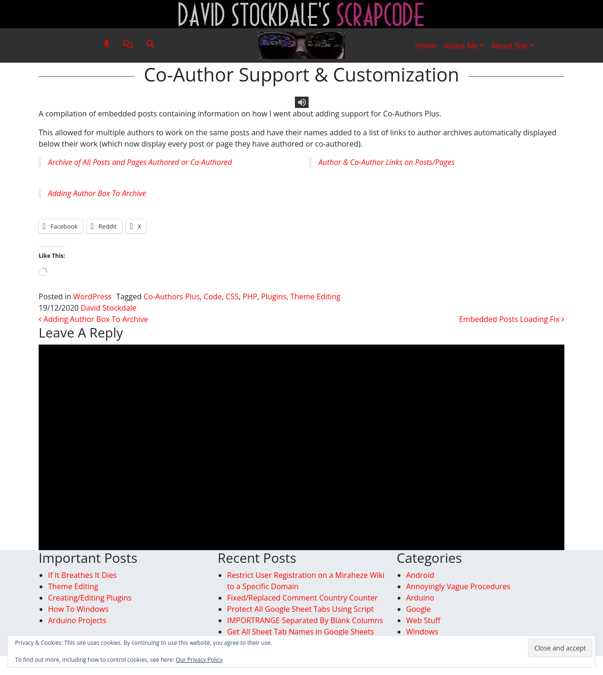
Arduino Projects (77, 620)
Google (418, 609)
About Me (461, 46)
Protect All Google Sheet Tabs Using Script (300, 609)
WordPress (92, 296)
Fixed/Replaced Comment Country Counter (302, 598)
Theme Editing (315, 296)
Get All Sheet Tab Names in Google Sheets (300, 631)
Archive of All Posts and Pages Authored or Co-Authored (140, 162)
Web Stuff (423, 620)
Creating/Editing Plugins (89, 598)
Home (425, 46)
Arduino (420, 598)
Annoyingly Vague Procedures (458, 586)
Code (212, 296)
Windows (422, 631)
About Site (509, 46)
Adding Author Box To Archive (97, 193)
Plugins (273, 296)
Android (420, 575)
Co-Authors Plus (172, 296)
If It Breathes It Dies (82, 575)
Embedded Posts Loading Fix (511, 319)
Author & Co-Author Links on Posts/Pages (386, 162)
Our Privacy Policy (199, 660)
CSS (232, 296)
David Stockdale (108, 308)
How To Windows (78, 609)
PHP (250, 296)
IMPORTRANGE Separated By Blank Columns (305, 620)
